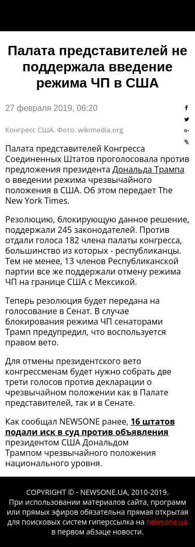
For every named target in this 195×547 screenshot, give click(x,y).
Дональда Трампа (148, 169)
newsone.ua (167, 522)
